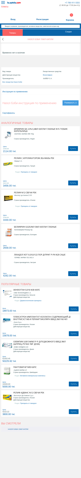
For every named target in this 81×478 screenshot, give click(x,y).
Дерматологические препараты (30, 300)
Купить (73, 148)
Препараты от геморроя (29, 172)
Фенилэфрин (47, 75)
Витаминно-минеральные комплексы (32, 376)
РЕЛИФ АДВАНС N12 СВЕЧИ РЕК (28, 392)
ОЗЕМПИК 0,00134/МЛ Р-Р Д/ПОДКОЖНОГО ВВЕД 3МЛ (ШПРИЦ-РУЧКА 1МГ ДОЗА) (39, 342)
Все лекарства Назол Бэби (12, 82)
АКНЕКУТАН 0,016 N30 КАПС (26, 290)
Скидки (68, 32)
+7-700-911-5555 (72, 2)
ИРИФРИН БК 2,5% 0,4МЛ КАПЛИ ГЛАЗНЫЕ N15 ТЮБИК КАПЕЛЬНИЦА (41, 130)
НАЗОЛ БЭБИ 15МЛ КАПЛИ (18, 429)
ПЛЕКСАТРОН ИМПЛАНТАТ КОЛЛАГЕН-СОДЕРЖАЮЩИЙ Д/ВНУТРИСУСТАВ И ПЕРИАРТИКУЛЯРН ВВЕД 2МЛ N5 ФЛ (42, 318)
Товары (12, 33)
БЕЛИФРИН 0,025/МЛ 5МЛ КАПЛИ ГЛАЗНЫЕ (35, 227)
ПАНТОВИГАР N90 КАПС (25, 367)
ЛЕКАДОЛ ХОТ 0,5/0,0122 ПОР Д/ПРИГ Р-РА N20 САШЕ (39, 255)
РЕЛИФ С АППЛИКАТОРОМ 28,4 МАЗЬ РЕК (34, 158)
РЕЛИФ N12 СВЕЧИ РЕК (25, 193)
